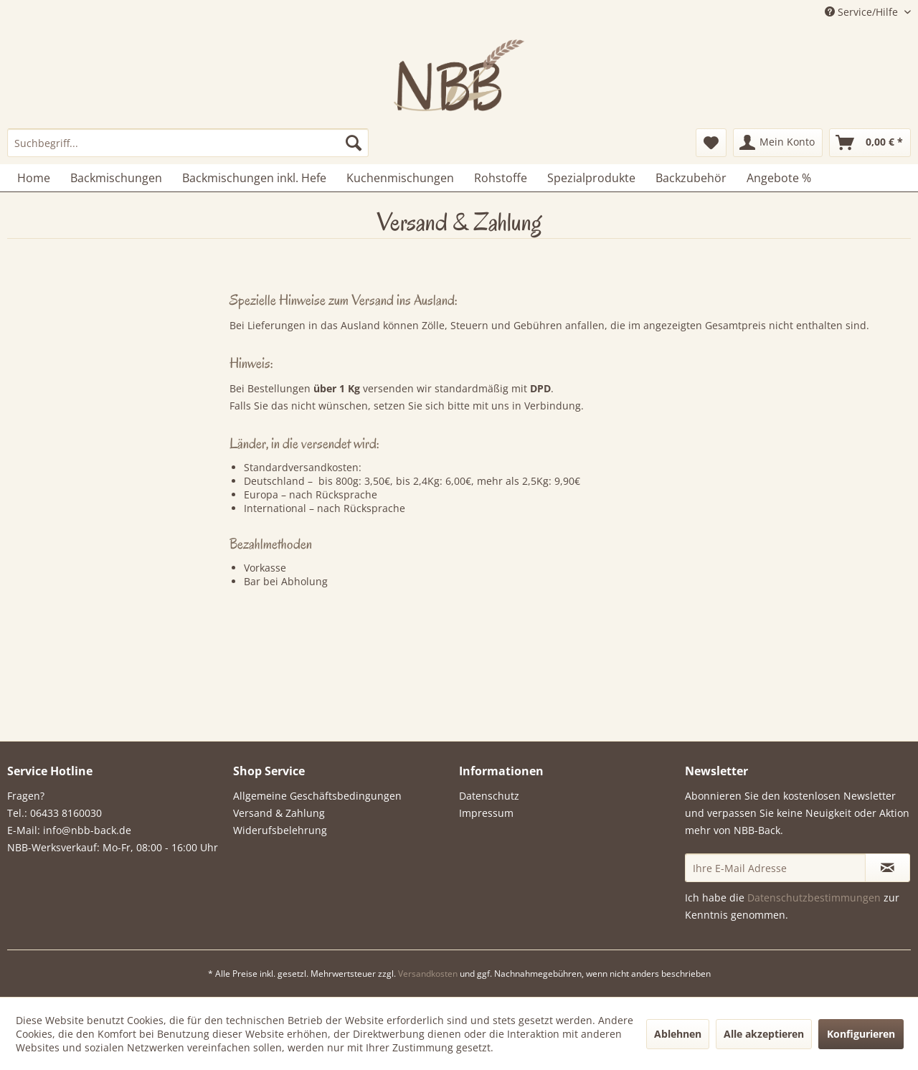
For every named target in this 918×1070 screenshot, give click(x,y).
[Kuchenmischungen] (400, 177)
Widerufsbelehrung (280, 830)
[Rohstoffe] (500, 177)
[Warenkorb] (870, 142)
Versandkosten (428, 973)
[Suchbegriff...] (188, 142)
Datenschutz (489, 795)
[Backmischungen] (116, 177)
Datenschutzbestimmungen (814, 897)
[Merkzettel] (711, 142)
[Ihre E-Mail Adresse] (775, 867)
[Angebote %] (779, 177)
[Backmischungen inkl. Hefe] (254, 177)
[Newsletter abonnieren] (887, 867)
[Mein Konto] (778, 142)
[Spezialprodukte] (591, 177)
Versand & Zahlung (279, 813)
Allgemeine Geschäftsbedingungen (317, 795)
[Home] (33, 177)
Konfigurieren (861, 1034)
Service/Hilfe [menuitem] (863, 12)
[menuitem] (188, 142)
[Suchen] (354, 142)
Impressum (486, 813)
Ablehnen (677, 1034)
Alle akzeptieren (764, 1034)
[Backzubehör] (691, 177)
